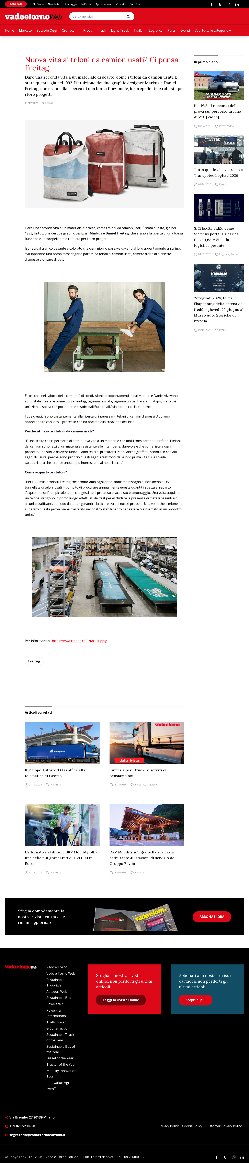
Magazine (152, 784)
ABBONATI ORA (212, 916)
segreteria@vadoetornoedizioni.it (35, 1135)
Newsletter (54, 4)
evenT (51, 1088)
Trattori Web (56, 1022)
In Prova (85, 30)
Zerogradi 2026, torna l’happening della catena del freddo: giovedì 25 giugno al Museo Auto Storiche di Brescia (219, 309)
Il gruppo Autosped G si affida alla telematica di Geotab (55, 773)
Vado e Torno (56, 967)
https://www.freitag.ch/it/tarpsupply (79, 641)
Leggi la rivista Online (121, 1000)
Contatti (120, 4)
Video (230, 126)
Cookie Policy (192, 1126)
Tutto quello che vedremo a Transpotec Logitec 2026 (218, 172)
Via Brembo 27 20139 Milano (30, 1117)
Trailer (139, 30)
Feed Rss (134, 4)
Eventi (185, 30)
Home (9, 30)
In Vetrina (55, 784)
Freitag (34, 661)
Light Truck (120, 30)
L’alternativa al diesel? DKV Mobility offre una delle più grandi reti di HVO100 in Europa (61, 858)
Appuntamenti (104, 4)
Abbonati (16, 4)
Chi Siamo (38, 4)
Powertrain (55, 1004)
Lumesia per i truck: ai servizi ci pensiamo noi (138, 773)
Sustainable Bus (58, 997)
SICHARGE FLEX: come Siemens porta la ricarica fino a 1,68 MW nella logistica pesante (216, 237)
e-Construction (57, 1028)
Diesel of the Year (59, 1058)
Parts (171, 30)
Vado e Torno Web (60, 973)
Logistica (155, 30)
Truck (101, 30)
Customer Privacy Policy (223, 1126)
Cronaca (68, 30)
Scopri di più (195, 1000)
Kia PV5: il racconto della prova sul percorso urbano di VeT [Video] (217, 111)
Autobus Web (56, 991)
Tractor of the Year (61, 1064)
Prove (222, 126)
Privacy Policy (168, 1126)
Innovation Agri (58, 1082)
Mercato (25, 30)
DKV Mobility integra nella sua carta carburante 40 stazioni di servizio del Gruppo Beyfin (143, 858)
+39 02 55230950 (20, 1126)
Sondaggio (71, 4)
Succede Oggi (47, 30)
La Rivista (86, 4)
